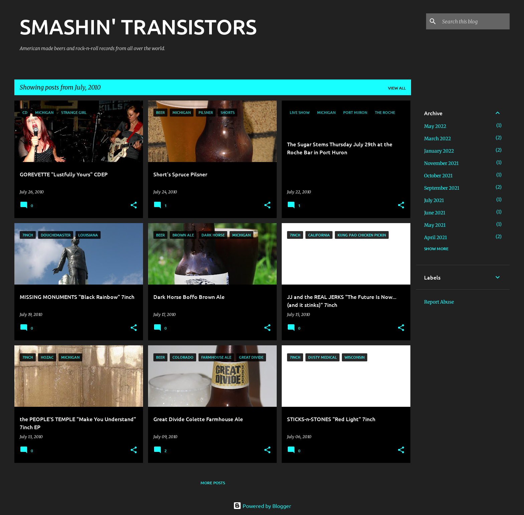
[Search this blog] (474, 21)
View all (397, 88)
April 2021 (435, 237)
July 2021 (434, 200)
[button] (134, 205)
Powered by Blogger (262, 505)
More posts (213, 483)
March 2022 (437, 139)
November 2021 (441, 163)
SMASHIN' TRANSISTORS (138, 26)
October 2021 (438, 176)
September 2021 (441, 188)
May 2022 (435, 126)
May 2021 (434, 225)
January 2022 (439, 151)
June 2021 (434, 213)
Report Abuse (439, 302)
